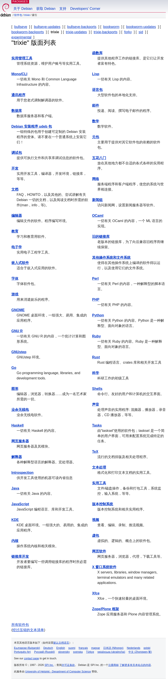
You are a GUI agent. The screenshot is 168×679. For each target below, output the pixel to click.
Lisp (95, 74)
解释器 (16, 457)
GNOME (17, 310)
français (83, 647)
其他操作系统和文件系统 (111, 257)
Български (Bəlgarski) (27, 647)
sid (141, 32)
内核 (14, 541)
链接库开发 (20, 556)
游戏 (14, 294)
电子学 (16, 247)
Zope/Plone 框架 (105, 609)
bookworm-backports (27, 32)
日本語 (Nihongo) (113, 647)
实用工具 (99, 483)
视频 (95, 520)
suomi (71, 647)
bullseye (20, 27)
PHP (95, 299)
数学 (95, 121)
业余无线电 (20, 410)
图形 (14, 389)
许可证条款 (68, 665)
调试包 (16, 153)
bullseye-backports (81, 27)
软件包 (18, 15)
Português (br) (22, 651)
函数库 (97, 53)
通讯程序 (18, 95)
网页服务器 (20, 441)
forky (128, 32)
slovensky (64, 651)
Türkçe (90, 651)
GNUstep (18, 352)
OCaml (97, 215)
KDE (15, 520)
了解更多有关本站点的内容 (135, 665)
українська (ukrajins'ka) (111, 651)
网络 (95, 179)
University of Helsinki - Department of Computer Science (58, 671)
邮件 (95, 105)
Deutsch (48, 647)
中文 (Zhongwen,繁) (140, 651)
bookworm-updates (141, 27)
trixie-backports (105, 32)
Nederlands (133, 647)
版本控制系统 (102, 504)
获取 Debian (45, 8)
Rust (96, 357)
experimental (21, 37)
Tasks (97, 425)
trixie (27, 15)
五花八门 (99, 158)
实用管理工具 (21, 58)
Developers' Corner (85, 8)
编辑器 (16, 215)
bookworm (111, 27)
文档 (14, 189)
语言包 (97, 90)
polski (147, 647)
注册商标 (113, 665)
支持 (62, 8)
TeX (95, 451)
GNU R (17, 331)
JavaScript (20, 504)
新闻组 (97, 200)
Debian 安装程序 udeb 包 (31, 126)
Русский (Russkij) (44, 651)
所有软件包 (20, 625)
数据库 (16, 111)
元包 (95, 137)
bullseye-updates (47, 27)
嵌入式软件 (20, 263)
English (60, 647)
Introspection (22, 472)
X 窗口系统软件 (104, 567)
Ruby (96, 336)
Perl (95, 278)
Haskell (17, 425)
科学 (95, 373)
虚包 (95, 535)
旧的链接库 (101, 236)
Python (98, 315)
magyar (95, 647)
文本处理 (99, 467)
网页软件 (99, 551)
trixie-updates (76, 32)
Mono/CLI (19, 74)
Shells (97, 389)
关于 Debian (22, 8)
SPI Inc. (49, 665)
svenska (78, 651)
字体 (14, 278)
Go (13, 368)
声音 (95, 404)
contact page (31, 658)
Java (15, 488)
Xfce (96, 593)
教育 (14, 231)
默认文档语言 (61, 642)
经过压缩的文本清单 (28, 630)
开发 (14, 168)
